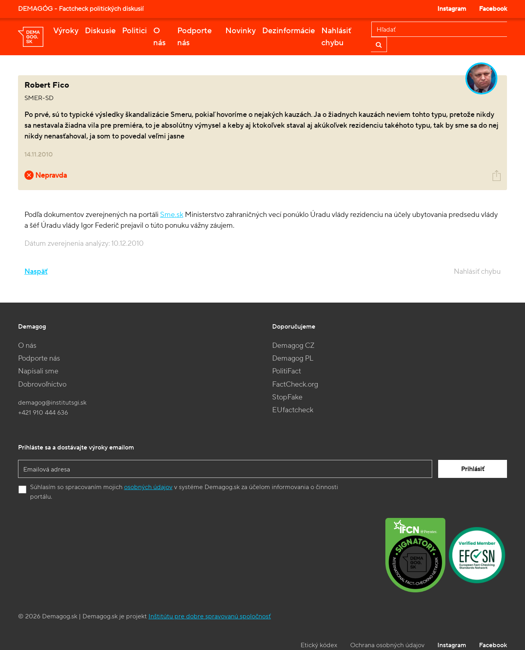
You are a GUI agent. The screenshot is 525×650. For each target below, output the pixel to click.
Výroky (65, 31)
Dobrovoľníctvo (42, 384)
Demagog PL (292, 358)
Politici (134, 31)
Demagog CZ (293, 345)
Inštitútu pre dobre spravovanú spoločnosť (209, 616)
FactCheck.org (295, 384)
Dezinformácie (288, 31)
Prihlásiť (472, 469)
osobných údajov (148, 487)
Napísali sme (38, 371)
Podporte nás (194, 37)
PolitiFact (286, 371)
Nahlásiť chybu (336, 37)
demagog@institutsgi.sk (52, 403)
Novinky (240, 31)
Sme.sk (171, 214)
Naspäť (36, 271)
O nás (159, 37)
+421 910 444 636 (43, 413)
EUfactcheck (292, 410)
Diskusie (100, 31)
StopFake (287, 397)
